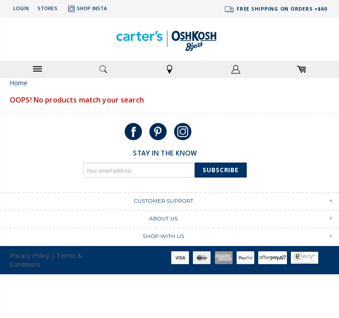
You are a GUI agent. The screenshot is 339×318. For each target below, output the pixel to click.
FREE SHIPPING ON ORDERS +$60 (275, 9)
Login (21, 8)
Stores (47, 8)
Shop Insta (86, 9)
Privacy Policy (29, 255)
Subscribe (221, 170)
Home (19, 83)
